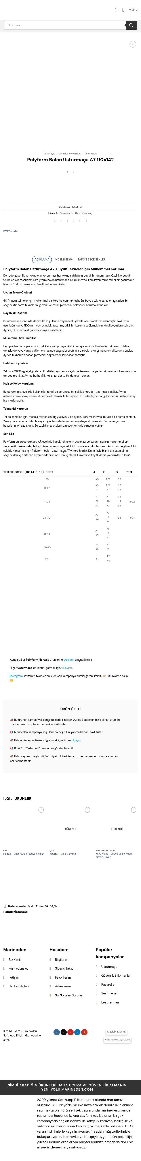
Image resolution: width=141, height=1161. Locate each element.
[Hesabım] (120, 10)
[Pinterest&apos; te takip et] (70, 1031)
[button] (131, 10)
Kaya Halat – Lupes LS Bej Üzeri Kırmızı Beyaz (114, 854)
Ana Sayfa (49, 153)
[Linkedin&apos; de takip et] (77, 1031)
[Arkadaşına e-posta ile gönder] (73, 221)
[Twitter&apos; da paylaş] (67, 221)
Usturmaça (91, 153)
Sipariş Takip (64, 967)
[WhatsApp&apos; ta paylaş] (55, 221)
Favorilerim (63, 976)
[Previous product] (73, 172)
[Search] (131, 25)
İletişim (14, 976)
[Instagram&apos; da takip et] (56, 1031)
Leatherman (110, 1001)
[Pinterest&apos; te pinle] (80, 221)
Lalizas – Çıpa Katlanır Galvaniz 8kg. (23, 852)
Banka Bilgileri (19, 985)
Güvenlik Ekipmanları (116, 974)
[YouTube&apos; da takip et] (84, 1031)
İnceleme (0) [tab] (65, 259)
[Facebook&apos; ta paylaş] (61, 221)
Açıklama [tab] (47, 259)
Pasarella (107, 983)
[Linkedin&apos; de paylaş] (86, 221)
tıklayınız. (67, 666)
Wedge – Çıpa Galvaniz (63, 852)
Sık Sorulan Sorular (68, 994)
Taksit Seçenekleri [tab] (88, 259)
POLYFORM (10, 231)
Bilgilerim (61, 958)
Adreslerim (63, 985)
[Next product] (67, 172)
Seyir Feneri (109, 992)
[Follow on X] (64, 1031)
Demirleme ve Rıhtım (70, 153)
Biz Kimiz (15, 958)
